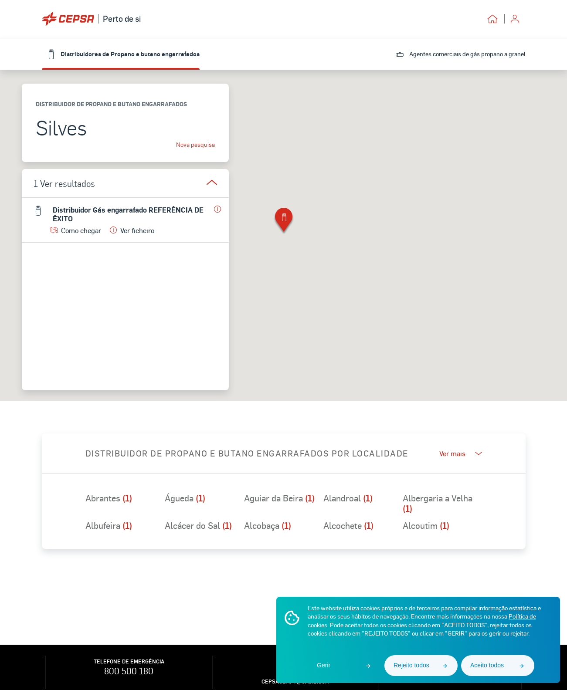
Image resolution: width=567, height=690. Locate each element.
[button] (283, 221)
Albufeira (108, 525)
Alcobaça (267, 525)
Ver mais (460, 453)
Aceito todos (487, 665)
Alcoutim (426, 525)
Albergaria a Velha (437, 503)
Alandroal (348, 498)
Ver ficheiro (132, 230)
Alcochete (348, 525)
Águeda (185, 498)
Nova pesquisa (195, 144)
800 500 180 (128, 671)
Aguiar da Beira (279, 498)
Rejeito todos (411, 665)
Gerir (323, 665)
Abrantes (108, 498)
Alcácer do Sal (198, 525)
